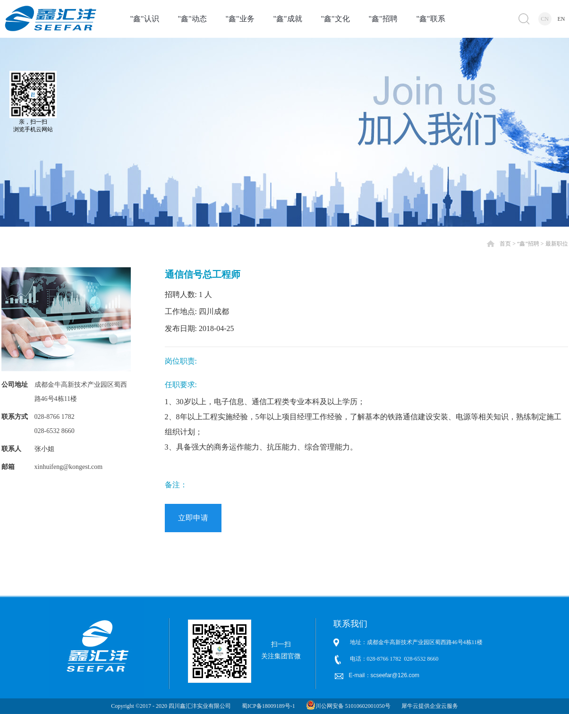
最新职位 (556, 243)
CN (545, 19)
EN (561, 19)
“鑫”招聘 (528, 243)
